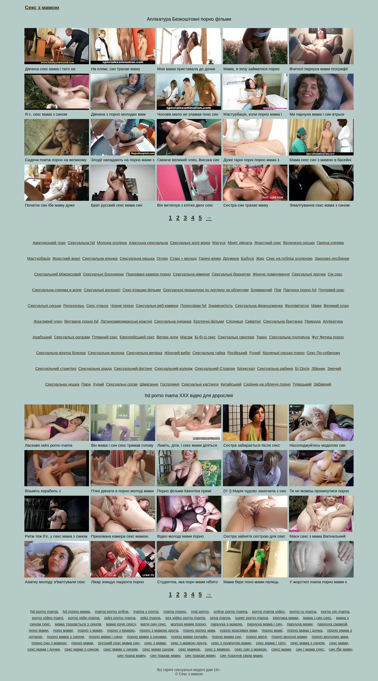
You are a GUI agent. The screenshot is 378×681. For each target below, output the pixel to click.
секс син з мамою (250, 649)
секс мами (338, 643)
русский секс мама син (118, 643)
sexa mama (220, 617)
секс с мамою (217, 649)
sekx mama (150, 617)
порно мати (256, 636)
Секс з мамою (42, 7)
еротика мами (285, 617)
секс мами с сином (120, 649)
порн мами (63, 630)
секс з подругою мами (231, 643)
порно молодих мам (330, 636)
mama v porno (146, 611)
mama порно (174, 611)
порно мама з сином (65, 636)
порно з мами (90, 630)
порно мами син (226, 636)
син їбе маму (340, 649)
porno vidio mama (83, 617)
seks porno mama (119, 617)
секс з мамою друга (188, 643)
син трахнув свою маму (241, 655)
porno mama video (268, 611)
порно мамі (272, 630)
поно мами (39, 630)
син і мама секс (310, 649)
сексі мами (281, 649)
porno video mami (47, 617)
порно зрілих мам (199, 630)
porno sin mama (335, 611)
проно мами (82, 643)
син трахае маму (200, 655)
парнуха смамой (332, 624)
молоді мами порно (188, 624)
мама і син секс (317, 617)
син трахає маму (165, 655)
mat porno (200, 611)
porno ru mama (303, 611)
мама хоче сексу (121, 624)
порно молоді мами (289, 636)
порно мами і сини (105, 636)
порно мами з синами (146, 636)
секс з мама (155, 643)
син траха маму (131, 655)
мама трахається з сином (78, 624)
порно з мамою (121, 630)
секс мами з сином (82, 649)
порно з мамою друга (158, 630)
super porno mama (251, 617)
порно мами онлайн (189, 636)
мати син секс (153, 624)
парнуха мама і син (264, 624)
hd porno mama (44, 611)
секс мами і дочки (44, 649)
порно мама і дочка (304, 630)
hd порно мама (76, 611)
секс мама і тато (271, 643)
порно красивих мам (238, 630)
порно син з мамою (49, 643)
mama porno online (111, 611)
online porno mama (230, 611)
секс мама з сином (307, 643)
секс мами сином (158, 649)
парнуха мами (300, 624)
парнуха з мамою (226, 624)
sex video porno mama (185, 617)
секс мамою (189, 649)
